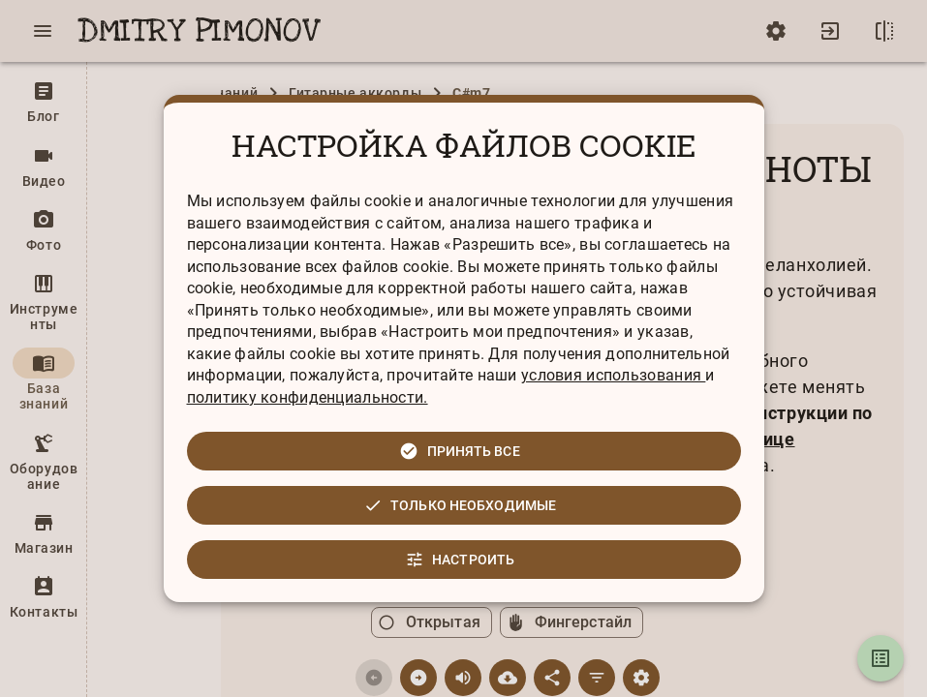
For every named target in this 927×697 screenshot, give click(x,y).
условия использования (613, 375)
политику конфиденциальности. (307, 397)
